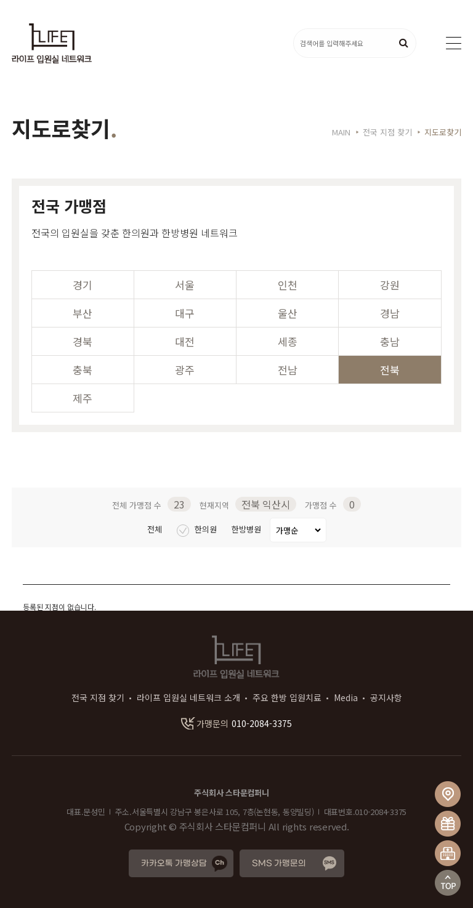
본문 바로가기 (0, 0)
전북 (390, 369)
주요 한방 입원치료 (287, 697)
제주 (82, 398)
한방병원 (248, 529)
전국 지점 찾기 (97, 697)
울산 (287, 313)
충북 (82, 369)
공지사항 (386, 697)
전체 (155, 529)
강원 (390, 284)
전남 (287, 369)
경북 (82, 341)
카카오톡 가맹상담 (174, 863)
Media (346, 697)
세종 (287, 341)
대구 (185, 313)
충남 (390, 341)
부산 (82, 313)
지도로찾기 (442, 132)
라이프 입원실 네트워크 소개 (188, 697)
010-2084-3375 (236, 723)
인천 (287, 284)
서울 (185, 284)
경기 (82, 284)
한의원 (198, 529)
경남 (390, 313)
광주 (185, 369)
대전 (185, 341)
